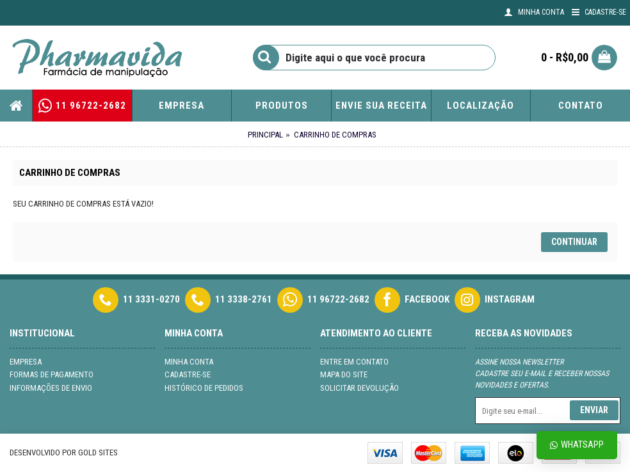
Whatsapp (577, 444)
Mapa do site (344, 374)
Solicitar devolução (359, 388)
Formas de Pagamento (51, 374)
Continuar (574, 242)
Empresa (26, 361)
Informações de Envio (51, 388)
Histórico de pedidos (204, 388)
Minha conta (189, 361)
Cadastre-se (188, 374)
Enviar (594, 410)
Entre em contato (354, 361)
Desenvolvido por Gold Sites (64, 452)
